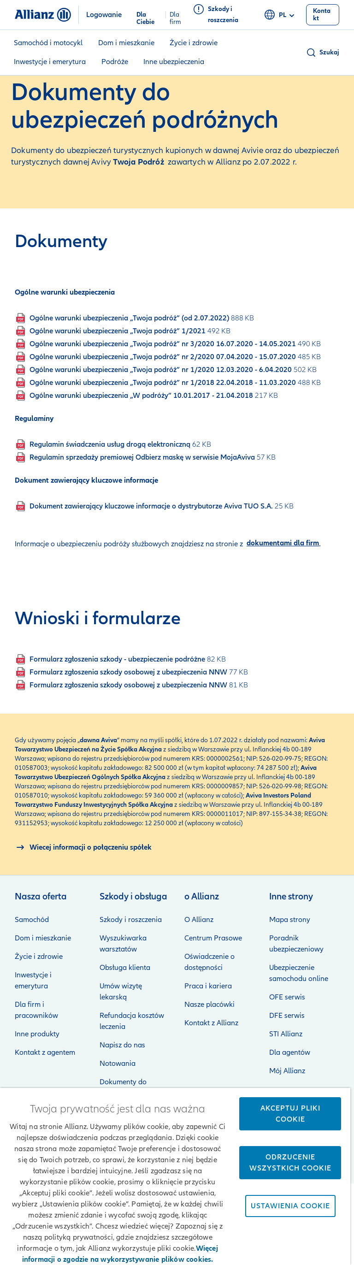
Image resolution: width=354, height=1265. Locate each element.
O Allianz (198, 919)
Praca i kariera (208, 986)
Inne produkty (37, 1034)
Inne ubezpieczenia (173, 61)
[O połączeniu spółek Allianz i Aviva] (83, 847)
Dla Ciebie (145, 14)
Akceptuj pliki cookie (290, 1114)
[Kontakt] (323, 14)
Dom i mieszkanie (126, 42)
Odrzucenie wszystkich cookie (290, 1163)
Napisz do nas (122, 1045)
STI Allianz (285, 1034)
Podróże (114, 61)
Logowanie (104, 14)
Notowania (118, 1063)
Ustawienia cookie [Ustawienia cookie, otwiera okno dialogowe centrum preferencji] (290, 1206)
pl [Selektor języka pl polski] (280, 15)
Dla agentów (289, 1052)
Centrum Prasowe (213, 938)
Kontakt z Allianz (211, 1023)
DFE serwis (287, 1015)
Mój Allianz (287, 1071)
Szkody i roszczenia (131, 919)
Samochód (32, 919)
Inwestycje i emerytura (50, 61)
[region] (175, 1176)
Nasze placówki (209, 1004)
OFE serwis (287, 997)
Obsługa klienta (125, 967)
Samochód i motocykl (48, 42)
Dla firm (175, 14)
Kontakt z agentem (45, 1052)
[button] (322, 52)
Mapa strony (289, 919)
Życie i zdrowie (194, 42)
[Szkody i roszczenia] (225, 15)
